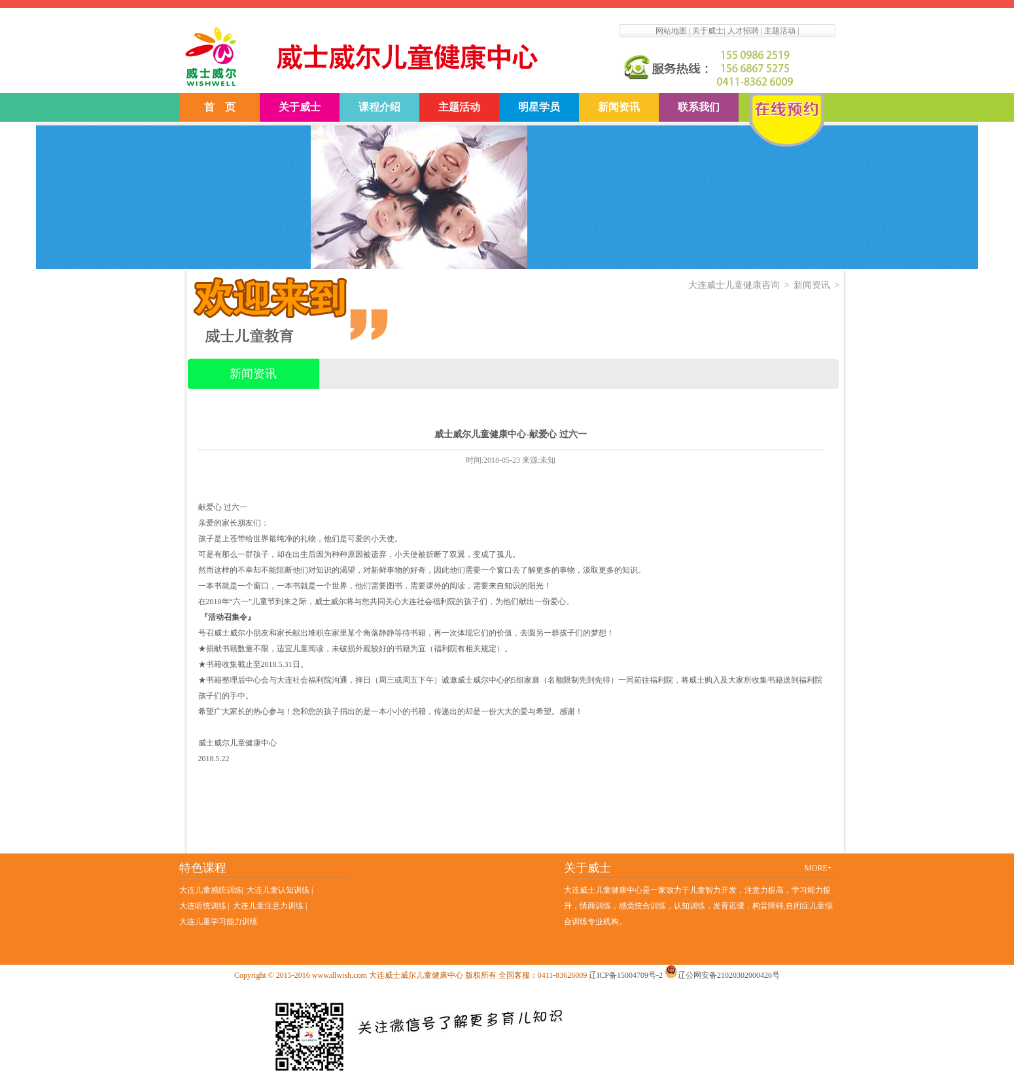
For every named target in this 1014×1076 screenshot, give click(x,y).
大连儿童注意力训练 (268, 905)
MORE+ (818, 867)
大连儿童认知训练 (279, 890)
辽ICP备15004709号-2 (626, 975)
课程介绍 (379, 107)
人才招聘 (743, 30)
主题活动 (779, 30)
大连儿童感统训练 (210, 890)
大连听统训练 (202, 905)
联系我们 (699, 107)
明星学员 (539, 107)
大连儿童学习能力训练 (218, 921)
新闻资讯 (619, 107)
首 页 (220, 107)
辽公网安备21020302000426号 (722, 975)
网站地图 (671, 30)
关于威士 (708, 30)
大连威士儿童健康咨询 (734, 285)
